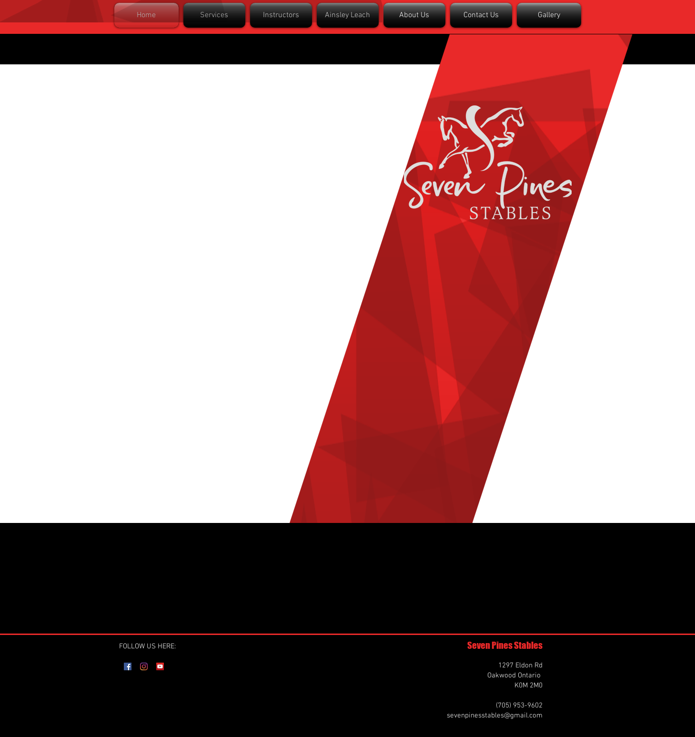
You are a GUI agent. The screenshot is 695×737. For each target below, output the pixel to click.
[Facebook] (127, 666)
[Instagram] (144, 666)
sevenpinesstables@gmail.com (495, 715)
